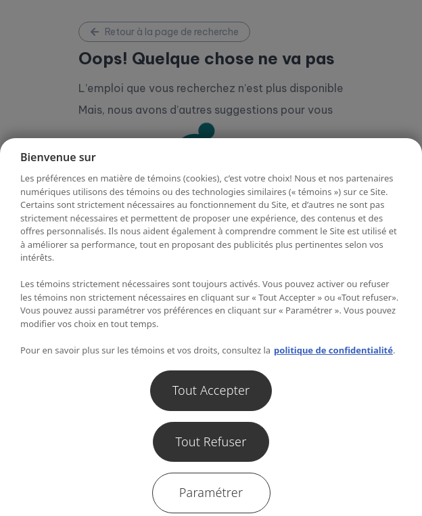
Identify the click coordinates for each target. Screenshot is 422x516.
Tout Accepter (211, 390)
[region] (211, 327)
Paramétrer (211, 492)
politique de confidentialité (333, 350)
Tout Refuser (210, 441)
